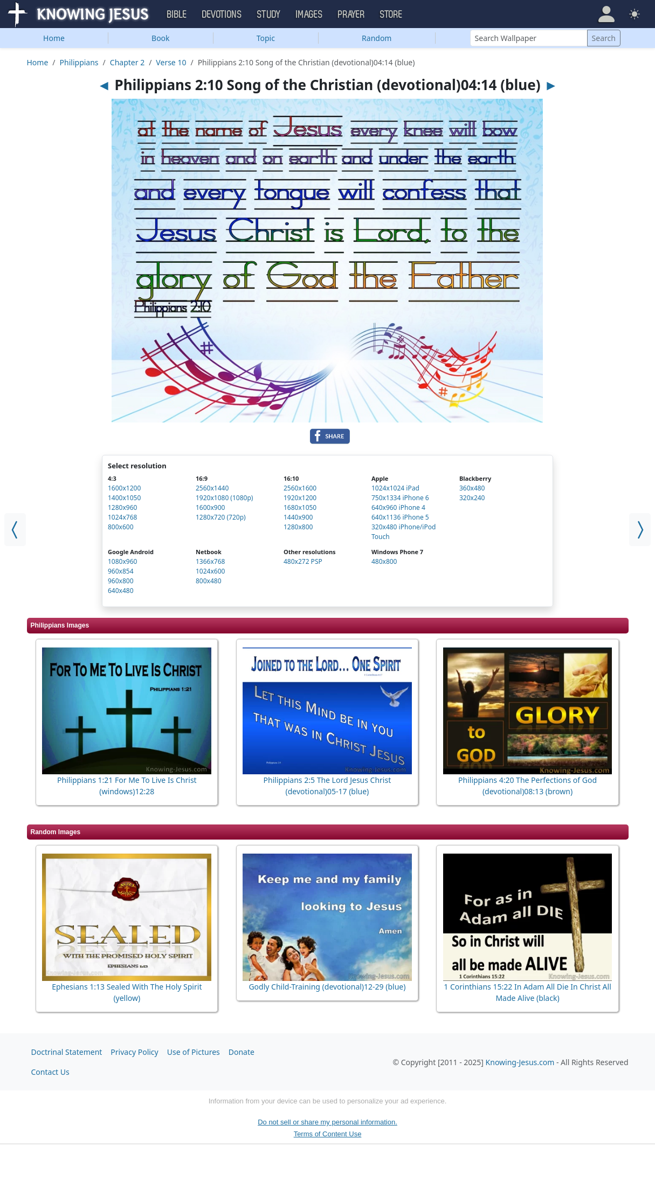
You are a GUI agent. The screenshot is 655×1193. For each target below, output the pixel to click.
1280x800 (298, 526)
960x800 (121, 580)
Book (160, 38)
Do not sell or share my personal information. (327, 1122)
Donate (241, 1052)
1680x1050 (300, 507)
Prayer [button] (351, 14)
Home (54, 38)
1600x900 (210, 507)
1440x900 (298, 517)
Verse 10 (171, 62)
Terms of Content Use (328, 1134)
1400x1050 (124, 497)
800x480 (209, 580)
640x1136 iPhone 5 (400, 517)
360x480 (472, 488)
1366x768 (210, 561)
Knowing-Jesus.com (520, 1062)
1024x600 (210, 571)
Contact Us (50, 1072)
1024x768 (122, 517)
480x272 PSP (303, 561)
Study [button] (269, 14)
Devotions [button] (222, 14)
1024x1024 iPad (395, 488)
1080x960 (122, 561)
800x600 (121, 526)
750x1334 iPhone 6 (400, 497)
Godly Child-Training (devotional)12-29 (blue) (327, 986)
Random (376, 38)
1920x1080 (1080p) (224, 497)
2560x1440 (212, 488)
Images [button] (309, 14)
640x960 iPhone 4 (398, 507)
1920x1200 (300, 497)
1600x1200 (124, 488)
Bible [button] (177, 14)
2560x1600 (300, 488)
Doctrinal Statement (66, 1052)
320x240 (472, 497)
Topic (266, 38)
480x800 (384, 561)
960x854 (121, 571)
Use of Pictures (193, 1052)
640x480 (121, 590)
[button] (606, 14)
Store (391, 14)
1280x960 (122, 507)
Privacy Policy (134, 1052)
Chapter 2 (127, 62)
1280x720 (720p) (221, 517)
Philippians (79, 62)
